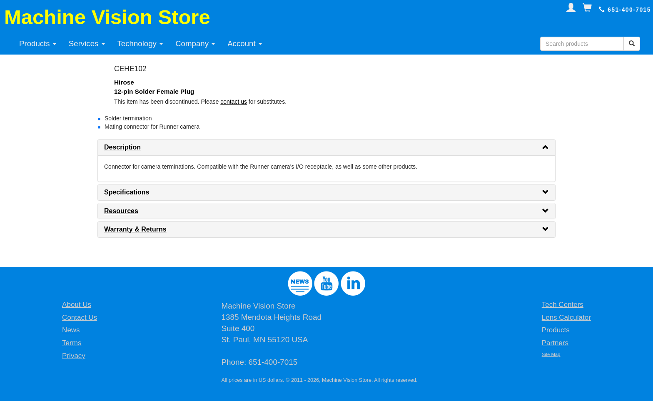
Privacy (73, 356)
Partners (555, 343)
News (71, 330)
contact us (233, 101)
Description (122, 147)
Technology (140, 43)
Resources (121, 210)
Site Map (551, 354)
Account (244, 43)
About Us (76, 305)
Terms (71, 343)
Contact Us (79, 317)
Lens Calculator (566, 317)
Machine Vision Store (107, 17)
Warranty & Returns (135, 229)
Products (37, 43)
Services (87, 43)
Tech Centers (562, 305)
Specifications (126, 192)
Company (195, 43)
